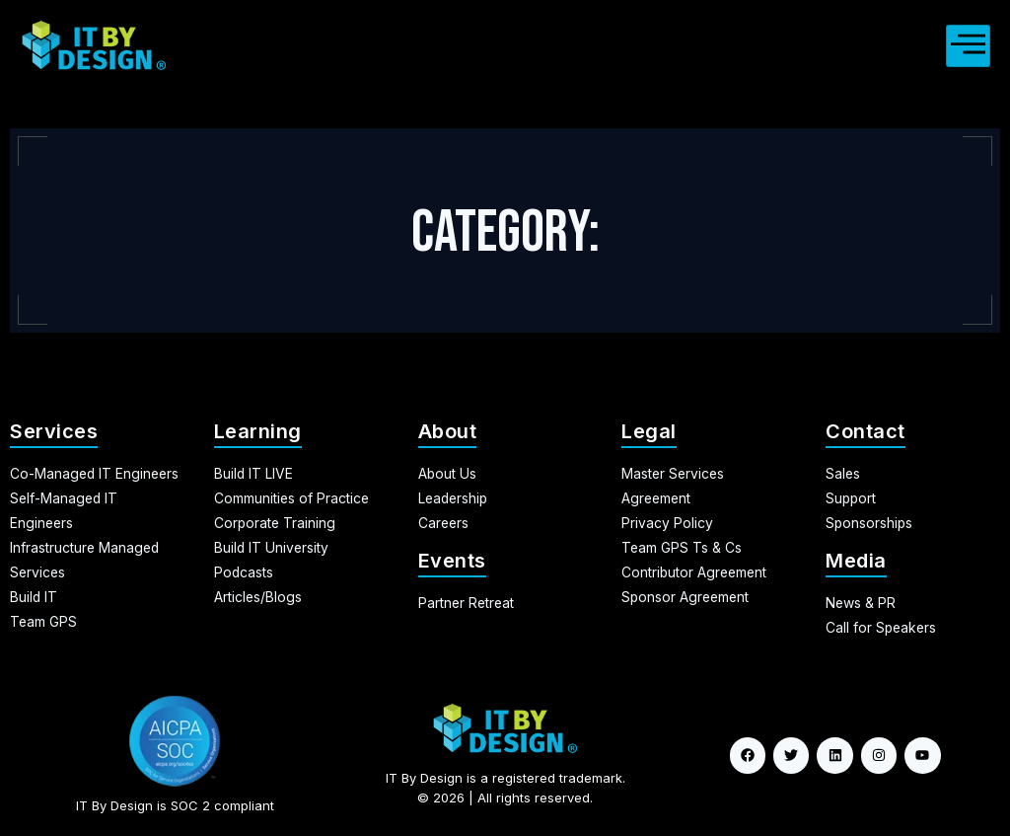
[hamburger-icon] (968, 46)
